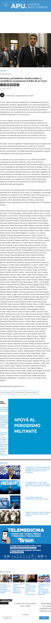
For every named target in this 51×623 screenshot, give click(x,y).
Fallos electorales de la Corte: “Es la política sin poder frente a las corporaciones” (31, 589)
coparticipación (19, 392)
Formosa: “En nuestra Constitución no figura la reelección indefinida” (18, 588)
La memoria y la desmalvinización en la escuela (6, 409)
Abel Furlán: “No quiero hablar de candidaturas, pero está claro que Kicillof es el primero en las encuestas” (38, 469)
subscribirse (4, 603)
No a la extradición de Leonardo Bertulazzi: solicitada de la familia (5, 588)
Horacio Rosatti (32, 392)
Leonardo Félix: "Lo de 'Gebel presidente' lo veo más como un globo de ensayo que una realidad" (38, 484)
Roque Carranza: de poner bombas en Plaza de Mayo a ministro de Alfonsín (38, 514)
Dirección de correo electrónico (7, 617)
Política (3, 71)
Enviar (44, 618)
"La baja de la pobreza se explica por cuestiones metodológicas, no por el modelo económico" (5, 422)
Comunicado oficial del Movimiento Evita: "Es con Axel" (37, 498)
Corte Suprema (6, 392)
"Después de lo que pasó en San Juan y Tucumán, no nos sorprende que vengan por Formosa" (44, 589)
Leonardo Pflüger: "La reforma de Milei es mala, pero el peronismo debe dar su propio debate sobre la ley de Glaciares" (4, 444)
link (24, 386)
